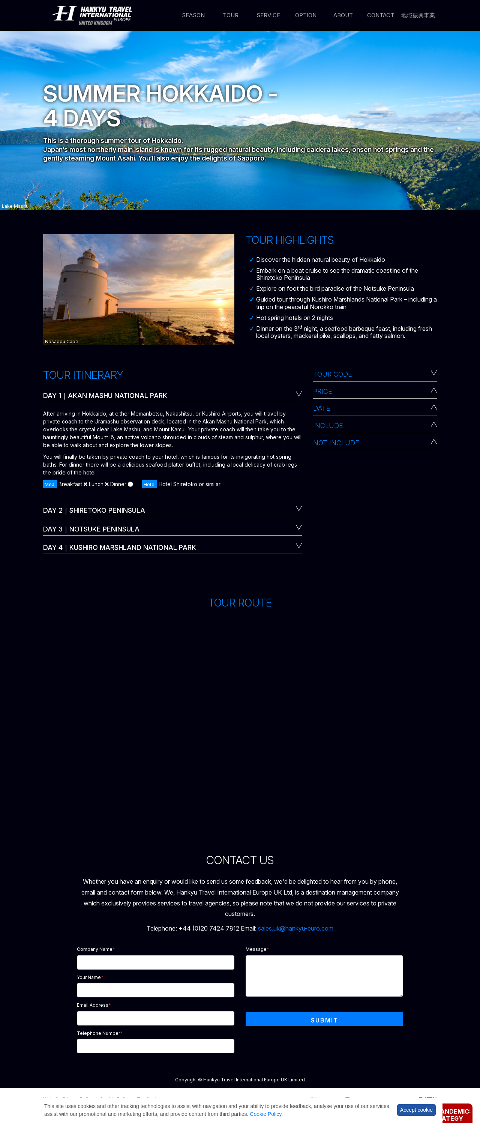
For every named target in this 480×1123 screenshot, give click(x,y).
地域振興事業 (418, 15)
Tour (230, 15)
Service (268, 15)
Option (305, 15)
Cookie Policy (265, 1114)
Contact (380, 15)
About (343, 15)
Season (193, 15)
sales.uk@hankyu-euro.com (295, 928)
